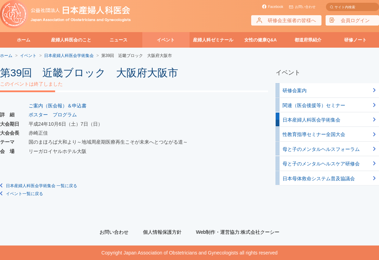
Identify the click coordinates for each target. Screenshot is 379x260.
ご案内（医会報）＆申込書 (57, 105)
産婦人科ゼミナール (213, 39)
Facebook (275, 7)
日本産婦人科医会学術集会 (311, 120)
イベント (166, 39)
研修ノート (355, 39)
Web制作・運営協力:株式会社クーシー (237, 232)
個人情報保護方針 (162, 232)
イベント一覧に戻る (24, 193)
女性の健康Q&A (260, 39)
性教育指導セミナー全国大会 (314, 134)
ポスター (38, 114)
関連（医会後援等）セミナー (314, 105)
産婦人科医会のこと (71, 39)
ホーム (23, 39)
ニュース (118, 39)
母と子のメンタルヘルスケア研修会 (321, 163)
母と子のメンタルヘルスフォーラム (321, 149)
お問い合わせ (305, 7)
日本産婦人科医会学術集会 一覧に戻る (41, 185)
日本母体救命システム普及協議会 (319, 178)
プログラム (65, 114)
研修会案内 (295, 90)
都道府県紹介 (308, 39)
